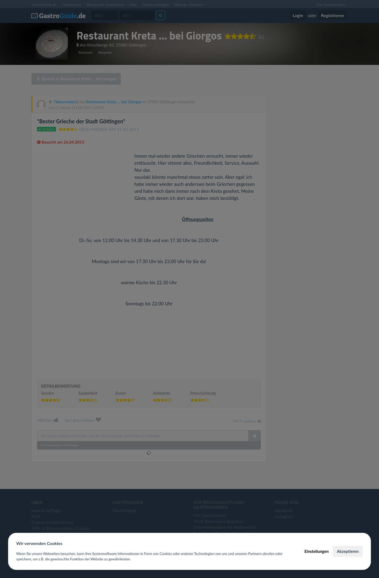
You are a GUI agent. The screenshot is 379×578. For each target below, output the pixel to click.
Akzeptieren (348, 551)
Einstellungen (316, 551)
